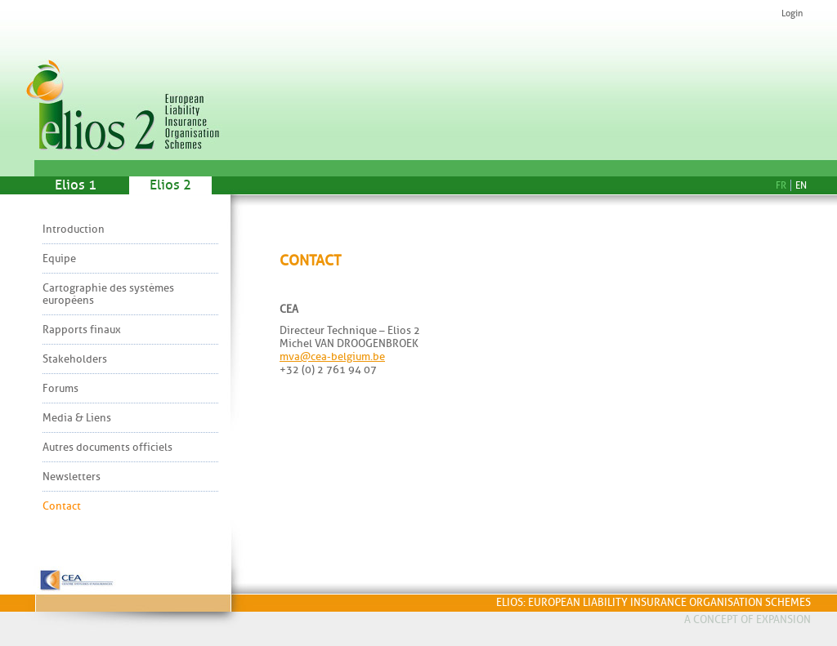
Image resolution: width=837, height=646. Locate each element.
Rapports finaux (82, 329)
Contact (62, 506)
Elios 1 (75, 185)
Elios (128, 79)
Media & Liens (77, 418)
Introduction (74, 229)
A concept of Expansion (747, 619)
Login (792, 13)
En (801, 185)
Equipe (59, 258)
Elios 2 (170, 185)
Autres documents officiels (107, 447)
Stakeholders (75, 359)
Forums (60, 388)
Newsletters (72, 476)
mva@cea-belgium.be (332, 356)
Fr (781, 185)
